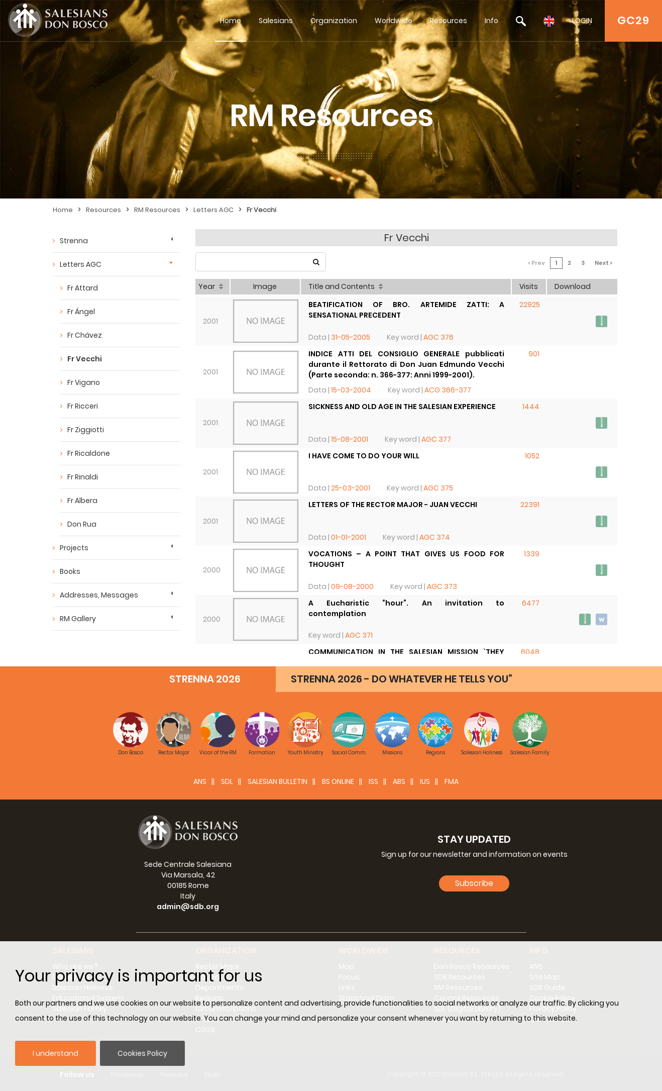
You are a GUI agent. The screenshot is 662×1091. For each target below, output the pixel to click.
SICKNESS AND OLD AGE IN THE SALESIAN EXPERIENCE (402, 407)
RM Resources (157, 210)
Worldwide (393, 21)
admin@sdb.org (188, 907)
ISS (373, 781)
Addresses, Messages (99, 595)
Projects (74, 548)
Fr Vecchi (261, 210)
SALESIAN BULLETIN (277, 781)
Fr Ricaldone (88, 453)
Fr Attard (82, 288)
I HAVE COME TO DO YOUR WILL (363, 456)
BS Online (338, 781)
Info (491, 21)
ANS (199, 781)
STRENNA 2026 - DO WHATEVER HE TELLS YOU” (401, 679)
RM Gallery (78, 619)
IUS (425, 781)
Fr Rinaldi (82, 477)
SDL (227, 781)
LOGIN (582, 21)
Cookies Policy (142, 1053)
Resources (448, 21)
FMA (452, 781)
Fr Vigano (83, 382)
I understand (55, 1053)
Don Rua (81, 524)
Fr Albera (82, 500)
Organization (333, 21)
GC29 (633, 20)
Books (70, 571)
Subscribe (474, 883)
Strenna (74, 241)
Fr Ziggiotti (85, 430)
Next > (603, 263)
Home (230, 21)
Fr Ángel (81, 312)
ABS (399, 781)
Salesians (276, 21)
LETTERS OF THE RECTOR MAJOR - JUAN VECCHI (392, 505)
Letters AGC (213, 210)
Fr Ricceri (82, 406)
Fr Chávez (84, 335)
